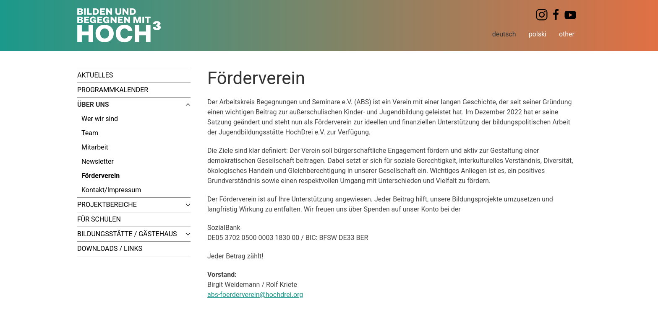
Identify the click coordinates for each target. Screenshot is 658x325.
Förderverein (100, 176)
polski (537, 34)
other (566, 34)
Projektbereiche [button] (134, 205)
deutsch (504, 34)
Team (89, 133)
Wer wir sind (99, 119)
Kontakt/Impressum (111, 190)
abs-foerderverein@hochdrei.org (255, 295)
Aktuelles (95, 75)
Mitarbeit (94, 147)
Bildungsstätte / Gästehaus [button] (134, 234)
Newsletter (97, 161)
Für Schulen (99, 219)
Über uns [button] (134, 104)
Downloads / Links (109, 249)
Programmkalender (112, 90)
